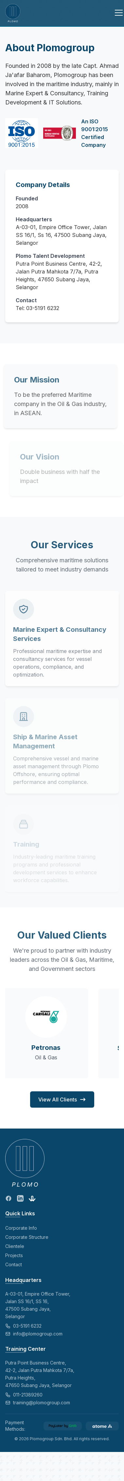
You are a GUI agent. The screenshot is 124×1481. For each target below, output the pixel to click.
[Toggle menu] (114, 13)
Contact (13, 1264)
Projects (14, 1255)
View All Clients (62, 1099)
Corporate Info (21, 1228)
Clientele (14, 1246)
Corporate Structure (26, 1237)
